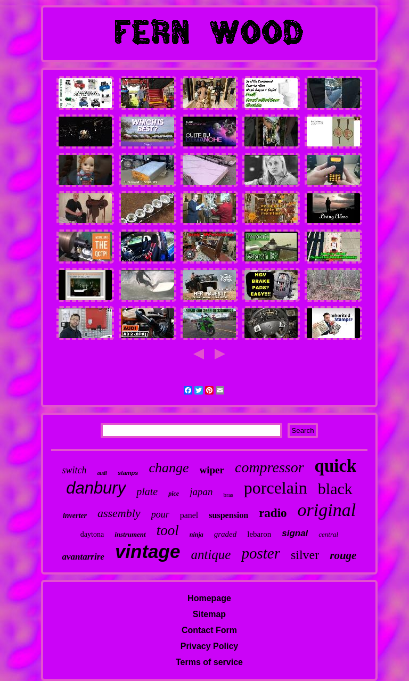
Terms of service (209, 662)
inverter (75, 516)
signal (295, 533)
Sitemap (209, 614)
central (328, 534)
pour (160, 514)
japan (201, 491)
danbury (96, 488)
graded (225, 534)
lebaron (259, 534)
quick (336, 465)
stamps (128, 473)
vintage (148, 551)
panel (189, 515)
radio (273, 513)
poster (260, 553)
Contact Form (209, 630)
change (169, 467)
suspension (228, 515)
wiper (212, 469)
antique (211, 554)
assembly (119, 513)
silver (305, 555)
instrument (130, 534)
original (327, 510)
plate (147, 491)
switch (74, 470)
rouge (343, 555)
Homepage (209, 598)
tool (168, 530)
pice (173, 493)
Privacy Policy (210, 646)
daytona (92, 534)
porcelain (275, 487)
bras (228, 494)
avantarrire (83, 557)
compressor (269, 467)
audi (102, 473)
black (335, 488)
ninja (196, 534)
